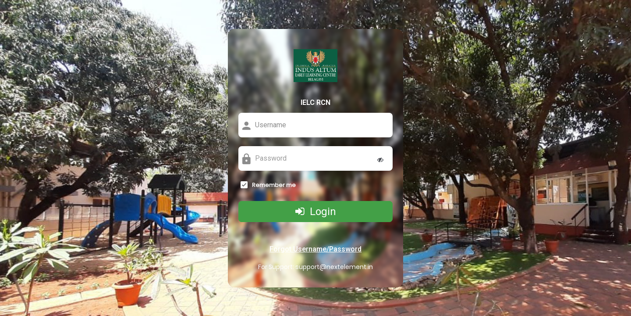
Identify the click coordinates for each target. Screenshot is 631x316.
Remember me (274, 185)
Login (315, 211)
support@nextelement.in (334, 266)
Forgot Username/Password (315, 249)
